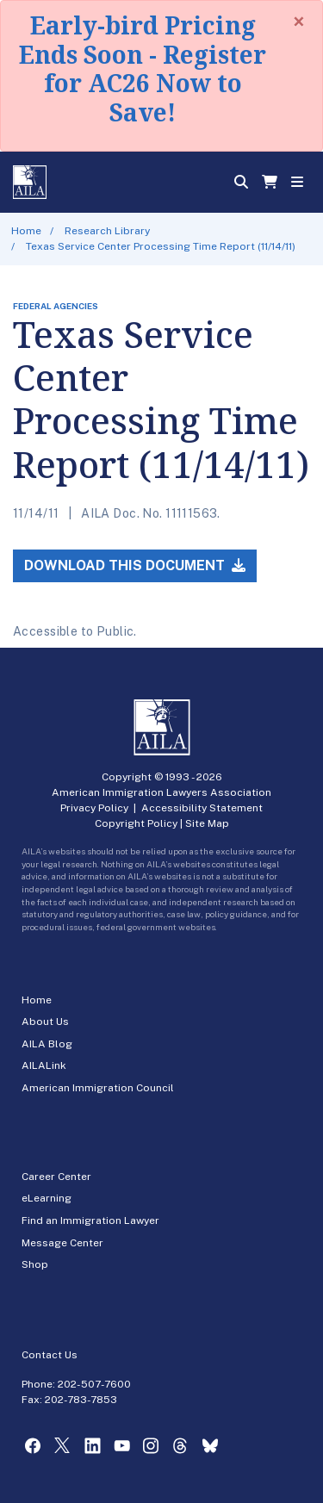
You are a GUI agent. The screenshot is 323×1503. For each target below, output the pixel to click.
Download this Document (134, 565)
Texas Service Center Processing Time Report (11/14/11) (160, 246)
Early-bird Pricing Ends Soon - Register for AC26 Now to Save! (142, 68)
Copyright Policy (136, 823)
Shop (35, 1264)
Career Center (56, 1177)
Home (26, 231)
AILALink (44, 1065)
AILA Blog (47, 1044)
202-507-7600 (94, 1384)
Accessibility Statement (202, 808)
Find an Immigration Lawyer (90, 1220)
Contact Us (50, 1355)
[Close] (299, 21)
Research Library (107, 231)
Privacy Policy (94, 808)
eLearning (46, 1198)
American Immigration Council (98, 1088)
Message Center (62, 1243)
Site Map (207, 823)
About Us (45, 1021)
